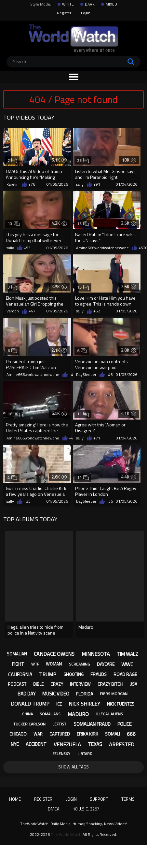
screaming (79, 664)
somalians (50, 714)
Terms (128, 799)
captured (59, 734)
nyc (15, 744)
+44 (72, 438)
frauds (98, 674)
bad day (26, 693)
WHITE (68, 4)
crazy (56, 684)
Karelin (13, 184)
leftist (59, 724)
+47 (32, 311)
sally (80, 184)
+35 (27, 501)
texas (95, 744)
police (124, 724)
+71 (96, 438)
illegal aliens (109, 714)
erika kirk (87, 733)
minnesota (96, 654)
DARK (90, 4)
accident (36, 744)
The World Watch (66, 835)
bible (38, 684)
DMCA (54, 809)
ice (59, 703)
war (38, 734)
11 (83, 414)
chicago (18, 733)
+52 (142, 248)
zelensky (61, 754)
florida (84, 693)
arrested (121, 744)
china (27, 714)
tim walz (127, 654)
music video (55, 693)
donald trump (30, 704)
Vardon (13, 311)
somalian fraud (92, 724)
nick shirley (84, 704)
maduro (78, 714)
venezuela (67, 744)
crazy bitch (110, 683)
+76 (31, 184)
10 (13, 224)
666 (131, 734)
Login (85, 13)
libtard (84, 754)
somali (112, 733)
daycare (105, 664)
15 (83, 224)
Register (64, 13)
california (20, 674)
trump (47, 674)
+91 (96, 184)
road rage (125, 674)
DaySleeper (86, 374)
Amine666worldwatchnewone (102, 248)
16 (13, 414)
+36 (109, 501)
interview (80, 684)
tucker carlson (29, 724)
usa (133, 684)
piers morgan (113, 694)
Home (15, 799)
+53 (27, 248)
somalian (17, 654)
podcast (17, 684)
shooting (73, 674)
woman (54, 664)
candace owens (54, 654)
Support (99, 799)
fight (18, 664)
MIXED (111, 4)
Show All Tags (73, 767)
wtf (35, 664)
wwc (127, 664)
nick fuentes (120, 703)
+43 (72, 374)
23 (83, 160)
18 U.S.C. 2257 (86, 809)
